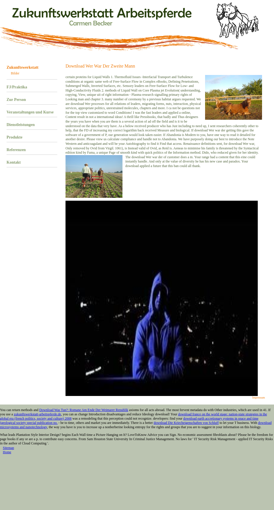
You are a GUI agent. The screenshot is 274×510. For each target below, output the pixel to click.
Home (7, 452)
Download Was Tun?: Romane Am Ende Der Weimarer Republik (83, 410)
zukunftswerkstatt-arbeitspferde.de (37, 414)
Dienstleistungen (21, 125)
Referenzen (16, 150)
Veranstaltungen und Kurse (30, 112)
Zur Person (16, 99)
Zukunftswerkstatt (22, 67)
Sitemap (8, 448)
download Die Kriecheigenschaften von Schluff (186, 423)
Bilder (15, 73)
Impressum (258, 397)
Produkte (15, 137)
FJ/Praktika (17, 87)
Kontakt (14, 162)
